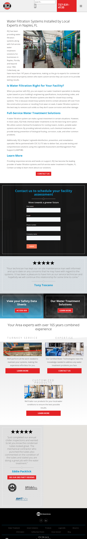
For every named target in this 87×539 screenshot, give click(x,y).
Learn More (22, 371)
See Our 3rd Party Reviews (21, 477)
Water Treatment (14, 528)
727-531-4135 (63, 6)
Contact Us (43, 174)
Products (48, 528)
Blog (69, 532)
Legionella (61, 528)
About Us (75, 528)
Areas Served (56, 532)
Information (20, 532)
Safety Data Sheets (37, 532)
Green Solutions (32, 528)
